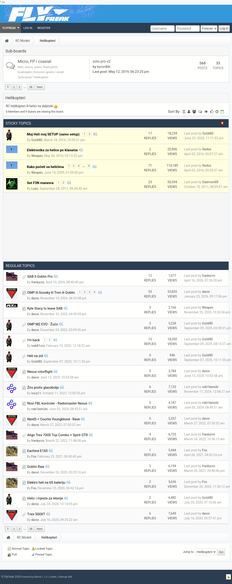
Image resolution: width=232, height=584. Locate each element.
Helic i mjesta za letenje (45, 498)
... (25, 87)
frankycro (37, 282)
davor (35, 298)
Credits (52, 576)
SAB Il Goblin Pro (40, 276)
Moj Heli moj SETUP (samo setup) (53, 134)
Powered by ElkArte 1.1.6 (34, 576)
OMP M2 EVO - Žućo (42, 324)
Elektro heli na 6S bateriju (46, 482)
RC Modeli (22, 41)
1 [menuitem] (8, 87)
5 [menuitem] (89, 166)
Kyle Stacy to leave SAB (45, 308)
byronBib (103, 67)
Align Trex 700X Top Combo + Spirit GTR (57, 435)
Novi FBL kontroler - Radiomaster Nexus (57, 403)
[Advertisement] (116, 227)
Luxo (34, 188)
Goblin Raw (35, 467)
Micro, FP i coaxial (34, 61)
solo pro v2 (102, 61)
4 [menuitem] (94, 292)
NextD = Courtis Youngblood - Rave (53, 419)
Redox (206, 149)
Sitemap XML (65, 576)
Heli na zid (35, 356)
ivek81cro (38, 346)
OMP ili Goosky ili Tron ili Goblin (51, 293)
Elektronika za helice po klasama (52, 150)
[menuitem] (10, 28)
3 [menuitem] (19, 87)
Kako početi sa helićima (45, 167)
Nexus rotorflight (39, 372)
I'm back (33, 340)
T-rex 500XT (36, 514)
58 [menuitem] (30, 87)
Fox (33, 456)
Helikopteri (48, 41)
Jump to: (188, 551)
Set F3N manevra (40, 183)
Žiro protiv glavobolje (43, 387)
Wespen (37, 156)
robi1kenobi (210, 387)
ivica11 (36, 393)
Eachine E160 (37, 451)
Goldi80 (36, 140)
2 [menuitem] (14, 87)
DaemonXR (210, 182)
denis (35, 504)
